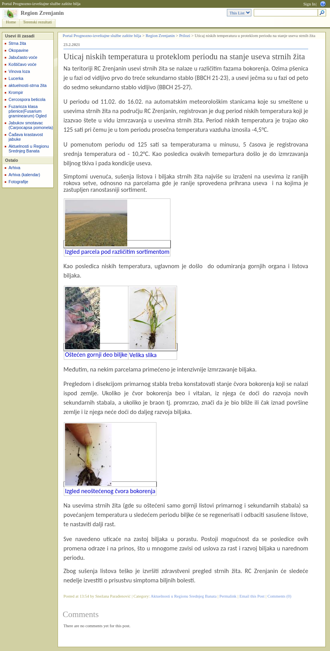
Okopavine (18, 50)
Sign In (309, 4)
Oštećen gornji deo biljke (96, 354)
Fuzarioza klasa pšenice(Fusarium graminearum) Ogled (28, 111)
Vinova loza (19, 71)
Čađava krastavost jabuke (26, 137)
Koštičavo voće (23, 64)
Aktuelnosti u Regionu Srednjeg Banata (29, 148)
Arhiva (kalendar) (24, 174)
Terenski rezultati (37, 22)
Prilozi (184, 36)
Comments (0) (279, 596)
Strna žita (17, 43)
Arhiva (14, 167)
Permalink (228, 596)
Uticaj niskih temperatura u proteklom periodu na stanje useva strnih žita (184, 56)
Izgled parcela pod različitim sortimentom (117, 251)
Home (11, 22)
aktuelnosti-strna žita (28, 85)
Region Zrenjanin (42, 13)
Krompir (16, 92)
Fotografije (18, 181)
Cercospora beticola (27, 99)
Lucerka (16, 78)
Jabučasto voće (23, 57)
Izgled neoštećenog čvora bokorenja (110, 491)
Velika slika (142, 355)
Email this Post (252, 596)
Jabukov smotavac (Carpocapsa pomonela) (31, 125)
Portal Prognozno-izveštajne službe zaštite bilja (41, 4)
